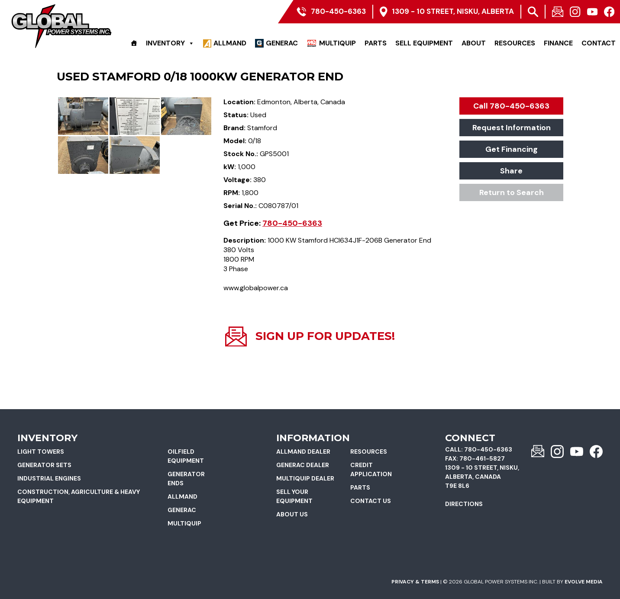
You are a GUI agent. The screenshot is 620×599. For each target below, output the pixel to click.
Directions (464, 504)
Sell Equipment (424, 43)
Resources (514, 43)
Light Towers (40, 451)
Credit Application (371, 469)
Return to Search (511, 192)
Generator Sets (44, 465)
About (474, 43)
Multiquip (337, 43)
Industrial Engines (49, 478)
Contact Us (370, 501)
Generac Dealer (302, 465)
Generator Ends (186, 478)
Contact (598, 43)
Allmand (229, 43)
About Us (292, 514)
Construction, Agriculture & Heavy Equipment (78, 496)
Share (511, 171)
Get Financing (511, 149)
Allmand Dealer (303, 451)
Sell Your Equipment (294, 496)
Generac (282, 43)
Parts (376, 43)
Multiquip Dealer (305, 478)
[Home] (134, 43)
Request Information (511, 127)
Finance (558, 43)
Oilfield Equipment (186, 456)
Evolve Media (584, 581)
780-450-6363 (292, 223)
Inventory (170, 43)
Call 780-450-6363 (511, 106)
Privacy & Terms (415, 581)
